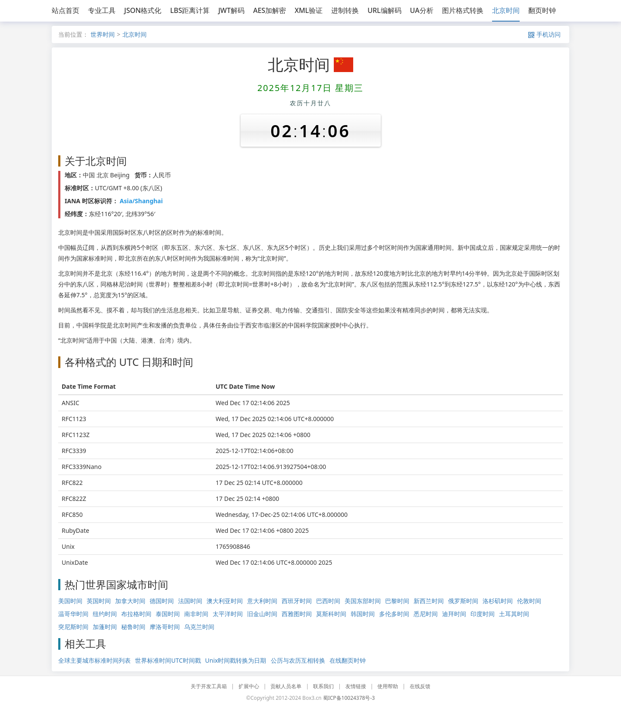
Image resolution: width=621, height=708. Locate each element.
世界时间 (103, 34)
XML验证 (309, 10)
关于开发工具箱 (209, 686)
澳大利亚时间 (225, 601)
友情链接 (355, 686)
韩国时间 (363, 614)
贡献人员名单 (285, 686)
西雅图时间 (297, 614)
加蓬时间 (105, 627)
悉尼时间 (426, 614)
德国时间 (162, 601)
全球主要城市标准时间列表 (94, 660)
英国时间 (99, 601)
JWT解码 (231, 10)
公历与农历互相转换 (298, 660)
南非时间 (196, 614)
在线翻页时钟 (347, 660)
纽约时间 (105, 614)
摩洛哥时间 (165, 627)
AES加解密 (269, 10)
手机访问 (544, 34)
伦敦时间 (529, 601)
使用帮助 (387, 686)
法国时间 (190, 601)
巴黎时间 (397, 601)
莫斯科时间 (331, 614)
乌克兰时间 (199, 627)
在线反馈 (420, 686)
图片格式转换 (462, 10)
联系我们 (323, 686)
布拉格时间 (136, 614)
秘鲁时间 (133, 627)
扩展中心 (248, 686)
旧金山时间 (262, 614)
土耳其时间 (514, 614)
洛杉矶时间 (498, 601)
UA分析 (421, 10)
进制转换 (345, 10)
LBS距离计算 (190, 10)
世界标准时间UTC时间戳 (168, 660)
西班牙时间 (297, 601)
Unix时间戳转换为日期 (236, 660)
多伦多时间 (394, 614)
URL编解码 (384, 10)
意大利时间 (262, 601)
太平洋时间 (228, 614)
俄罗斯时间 (463, 601)
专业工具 (102, 10)
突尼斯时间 (73, 627)
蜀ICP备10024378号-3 (349, 698)
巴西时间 (328, 601)
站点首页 (65, 10)
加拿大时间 (130, 601)
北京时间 (506, 10)
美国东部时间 (363, 601)
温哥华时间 (73, 614)
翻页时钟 (542, 10)
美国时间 (70, 601)
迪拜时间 (454, 614)
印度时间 (482, 614)
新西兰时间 (429, 601)
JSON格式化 (142, 10)
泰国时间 (168, 614)
